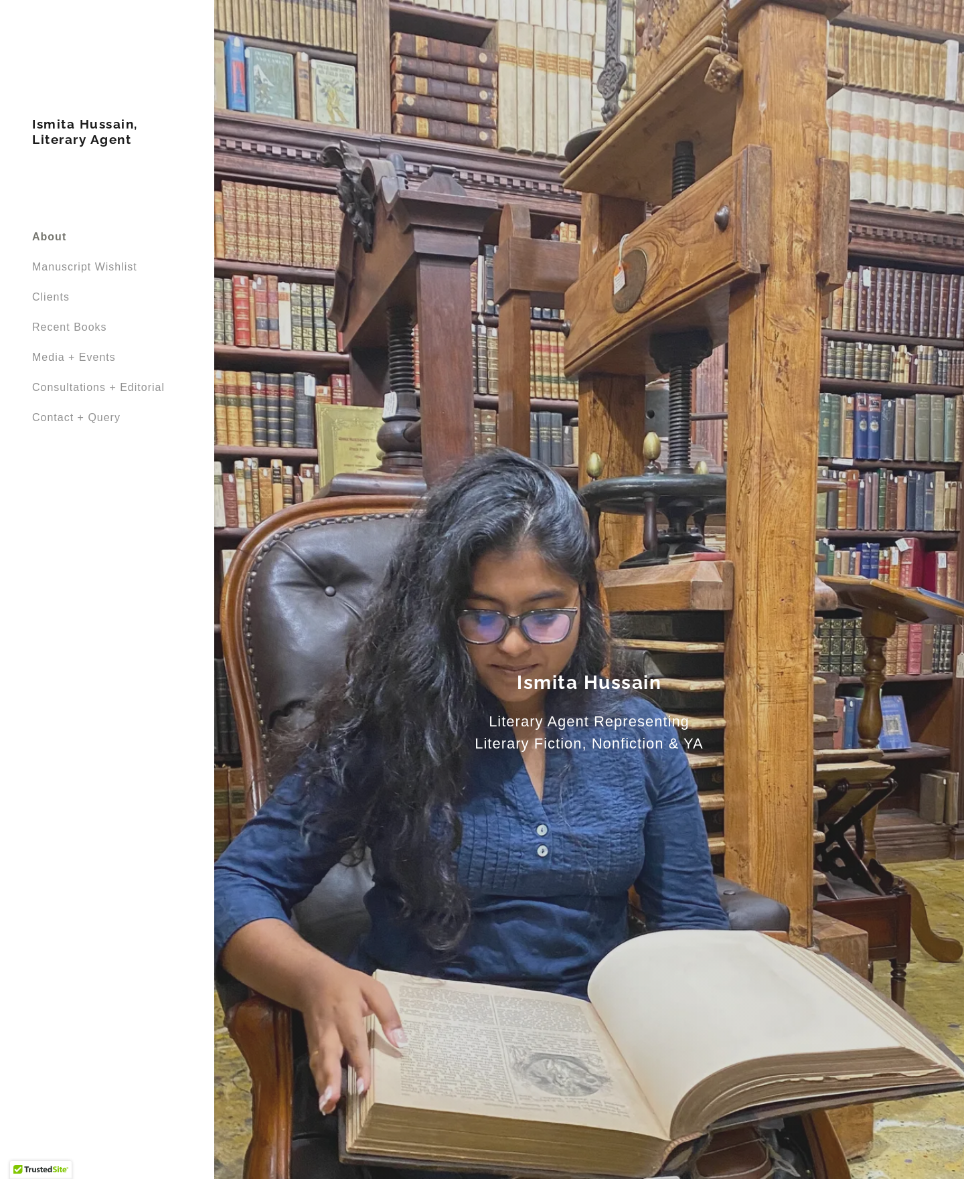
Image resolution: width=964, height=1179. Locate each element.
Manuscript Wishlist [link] (84, 266)
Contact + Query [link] (76, 417)
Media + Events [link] (74, 357)
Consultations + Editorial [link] (98, 387)
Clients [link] (51, 297)
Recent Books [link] (69, 327)
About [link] (49, 236)
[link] (107, 140)
